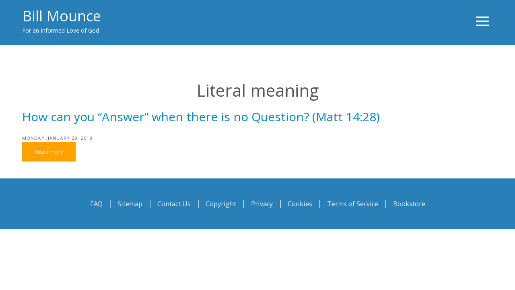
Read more (49, 151)
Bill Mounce (61, 16)
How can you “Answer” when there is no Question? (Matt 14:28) (201, 116)
